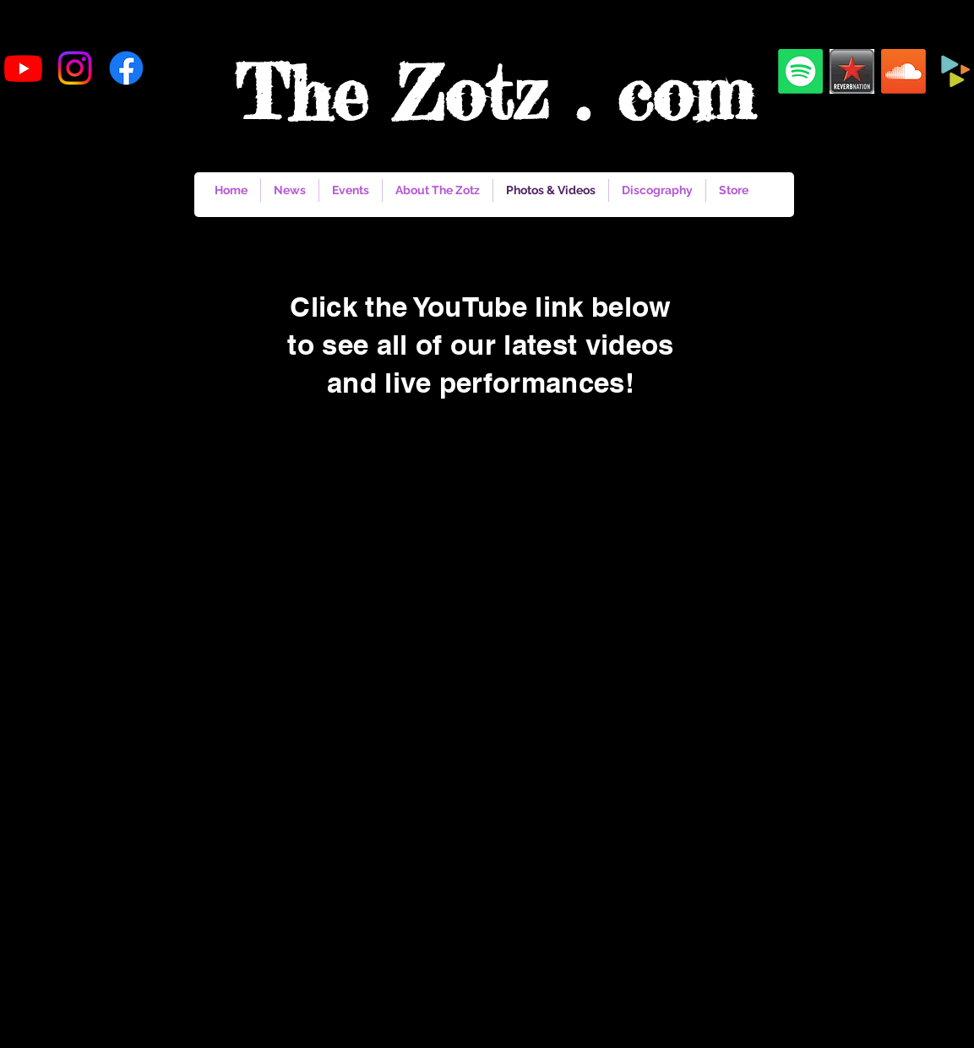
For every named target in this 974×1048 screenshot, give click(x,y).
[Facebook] (126, 68)
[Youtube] (23, 68)
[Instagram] (74, 68)
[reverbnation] (852, 71)
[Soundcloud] (903, 71)
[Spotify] (800, 71)
